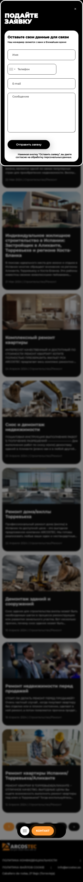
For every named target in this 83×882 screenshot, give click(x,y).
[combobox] (12, 69)
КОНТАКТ (43, 830)
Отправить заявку (28, 144)
